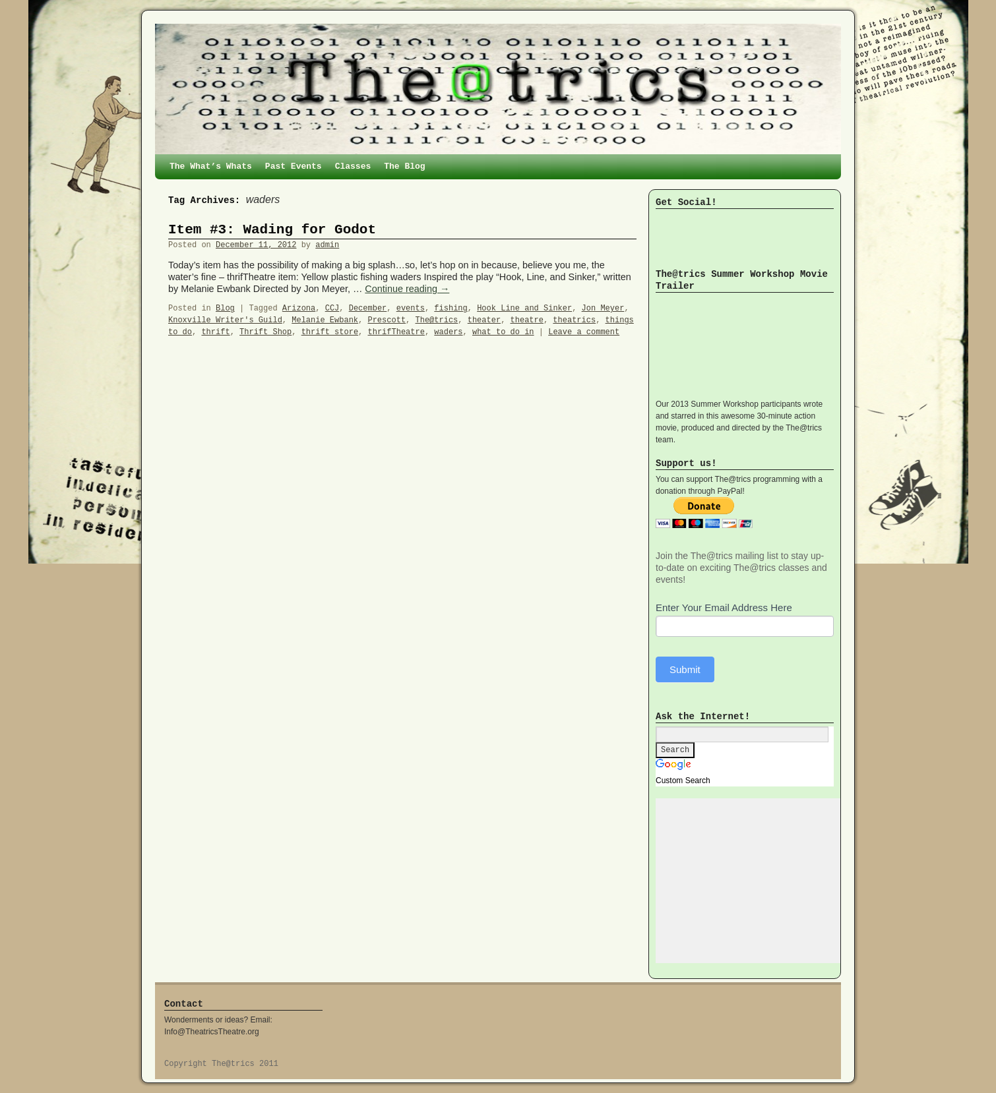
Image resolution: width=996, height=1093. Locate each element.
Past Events (293, 166)
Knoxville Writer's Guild (225, 320)
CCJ (332, 308)
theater (484, 320)
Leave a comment (583, 332)
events (410, 308)
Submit (684, 669)
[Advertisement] (755, 880)
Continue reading (407, 288)
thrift (215, 332)
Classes (353, 166)
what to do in (503, 332)
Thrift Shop (265, 332)
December (368, 308)
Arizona (298, 308)
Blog (225, 308)
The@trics (436, 320)
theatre (527, 320)
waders (448, 332)
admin (327, 245)
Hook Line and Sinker (524, 308)
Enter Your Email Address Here (724, 607)
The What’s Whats (211, 166)
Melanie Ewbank (325, 320)
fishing (450, 308)
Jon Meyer (603, 308)
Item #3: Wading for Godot (272, 229)
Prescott (386, 320)
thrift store (329, 332)
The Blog (404, 166)
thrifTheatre (396, 332)
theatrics (574, 320)
